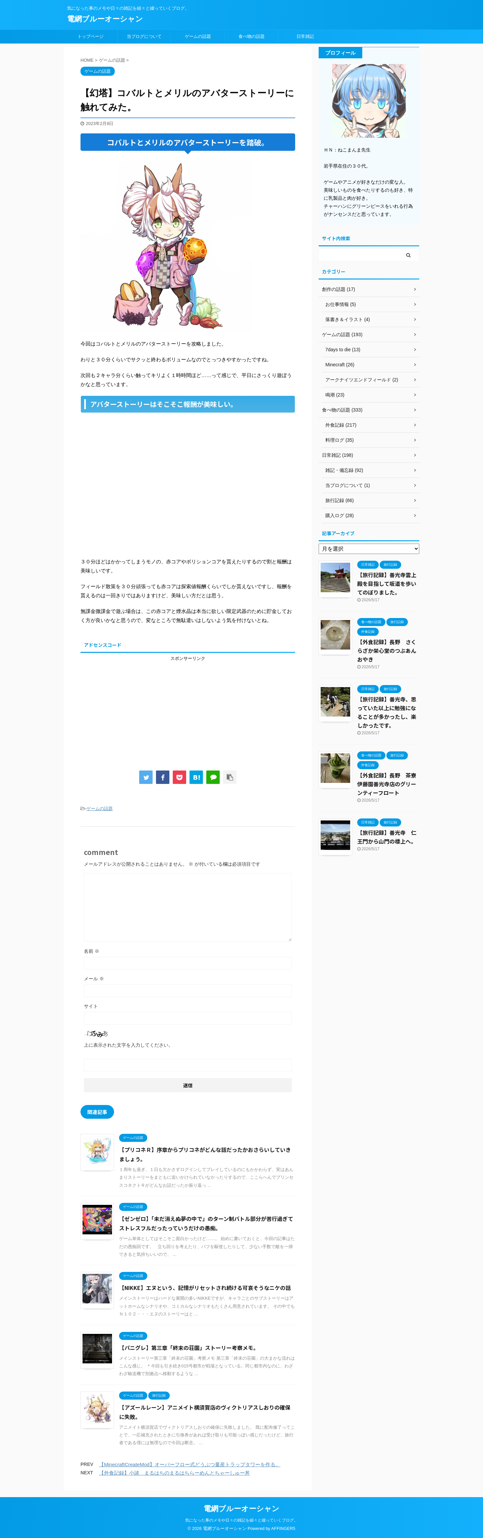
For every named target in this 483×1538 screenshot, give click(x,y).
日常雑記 (305, 36)
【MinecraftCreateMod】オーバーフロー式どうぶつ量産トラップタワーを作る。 (189, 1464)
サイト (91, 1006)
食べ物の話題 (251, 36)
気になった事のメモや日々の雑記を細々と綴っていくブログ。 (241, 1520)
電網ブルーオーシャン (105, 19)
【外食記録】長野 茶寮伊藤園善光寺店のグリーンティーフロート (386, 784)
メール (94, 978)
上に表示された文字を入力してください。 (128, 1045)
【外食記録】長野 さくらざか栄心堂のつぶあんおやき (386, 650)
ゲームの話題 (198, 36)
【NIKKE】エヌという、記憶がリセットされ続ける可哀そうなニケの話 (205, 1288)
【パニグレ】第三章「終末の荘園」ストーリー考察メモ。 (189, 1348)
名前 (91, 951)
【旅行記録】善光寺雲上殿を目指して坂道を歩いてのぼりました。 (386, 583)
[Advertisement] (187, 708)
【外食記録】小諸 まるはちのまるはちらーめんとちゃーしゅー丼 (174, 1473)
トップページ (90, 36)
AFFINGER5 (283, 1528)
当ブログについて (144, 36)
